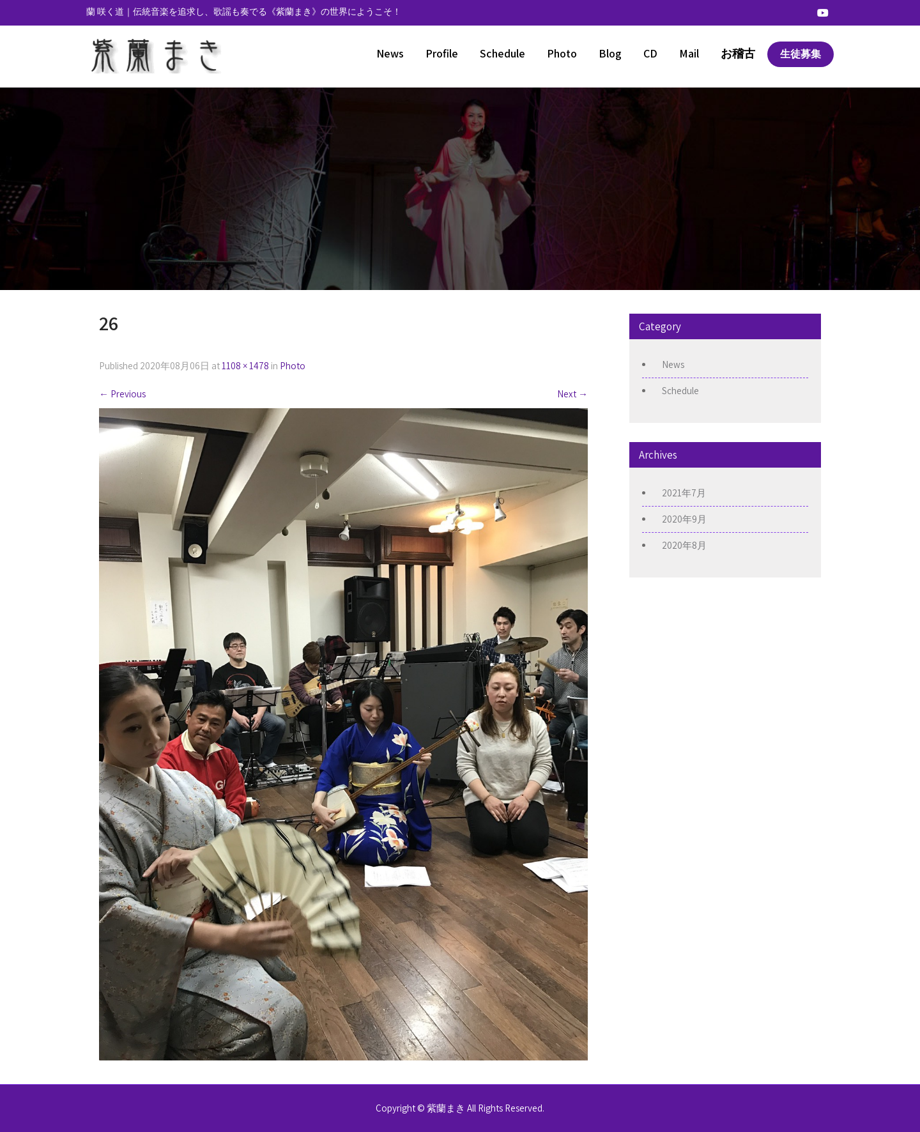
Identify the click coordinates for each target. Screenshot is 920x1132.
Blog (610, 53)
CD (650, 53)
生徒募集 (800, 54)
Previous (122, 394)
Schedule (502, 53)
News (390, 53)
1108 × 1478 (245, 366)
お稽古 (738, 53)
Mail (689, 53)
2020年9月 (684, 519)
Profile (441, 53)
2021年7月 (684, 493)
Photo (562, 53)
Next (572, 394)
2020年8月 (684, 545)
